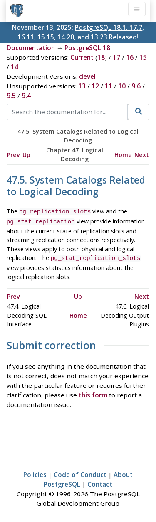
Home (123, 155)
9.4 (26, 95)
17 (116, 57)
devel (87, 76)
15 (143, 57)
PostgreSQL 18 (87, 48)
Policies (35, 472)
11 (108, 86)
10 (122, 86)
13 (82, 86)
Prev (13, 155)
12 (95, 86)
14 (14, 67)
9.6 (136, 86)
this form (93, 392)
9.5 (11, 95)
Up (26, 155)
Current (82, 57)
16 (130, 57)
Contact (99, 482)
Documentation (31, 48)
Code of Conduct (80, 472)
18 (101, 57)
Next (141, 155)
